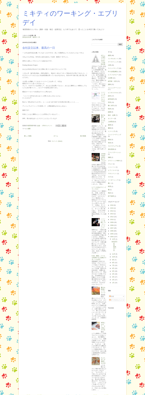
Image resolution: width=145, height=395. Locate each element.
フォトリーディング (114, 134)
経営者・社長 (112, 81)
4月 (113, 274)
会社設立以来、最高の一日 (38, 47)
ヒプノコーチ (112, 170)
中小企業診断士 (113, 71)
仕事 (109, 65)
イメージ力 (111, 131)
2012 (112, 217)
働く (109, 183)
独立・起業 (111, 115)
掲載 (109, 157)
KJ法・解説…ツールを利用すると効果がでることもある (99, 257)
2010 (112, 219)
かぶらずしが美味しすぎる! (103, 360)
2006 (112, 231)
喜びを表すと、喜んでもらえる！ (103, 119)
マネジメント (112, 173)
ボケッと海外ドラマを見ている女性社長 (103, 60)
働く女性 (111, 105)
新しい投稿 (27, 136)
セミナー (111, 118)
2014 (112, 211)
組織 (109, 112)
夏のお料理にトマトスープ (103, 290)
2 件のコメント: (47, 125)
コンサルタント (113, 58)
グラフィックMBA (114, 160)
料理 (109, 186)
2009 (112, 222)
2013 (112, 214)
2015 (112, 208)
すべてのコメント (116, 300)
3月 (113, 277)
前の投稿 (83, 136)
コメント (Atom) (57, 141)
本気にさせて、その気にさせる (103, 326)
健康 (109, 125)
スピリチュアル (113, 146)
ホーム (56, 136)
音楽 (109, 143)
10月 (114, 257)
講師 (109, 84)
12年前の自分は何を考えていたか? (103, 157)
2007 (112, 228)
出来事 (110, 78)
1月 (113, 282)
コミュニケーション (114, 88)
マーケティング (113, 62)
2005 (112, 234)
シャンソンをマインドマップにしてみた (103, 96)
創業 (29, 128)
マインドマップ (113, 68)
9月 (113, 260)
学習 (109, 102)
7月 (113, 265)
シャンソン (111, 167)
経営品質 (111, 99)
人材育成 (111, 121)
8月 (113, 262)
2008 (112, 225)
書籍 (109, 128)
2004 (112, 236)
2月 (113, 280)
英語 (109, 193)
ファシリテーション (114, 152)
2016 (112, 205)
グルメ (110, 164)
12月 (114, 239)
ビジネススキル (113, 92)
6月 (113, 268)
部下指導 (111, 196)
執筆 (109, 109)
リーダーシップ (113, 180)
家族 (109, 139)
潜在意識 (111, 149)
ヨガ (109, 177)
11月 (114, 254)
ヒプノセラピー (113, 75)
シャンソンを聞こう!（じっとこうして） (103, 223)
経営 (109, 96)
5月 (113, 271)
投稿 (111, 296)
